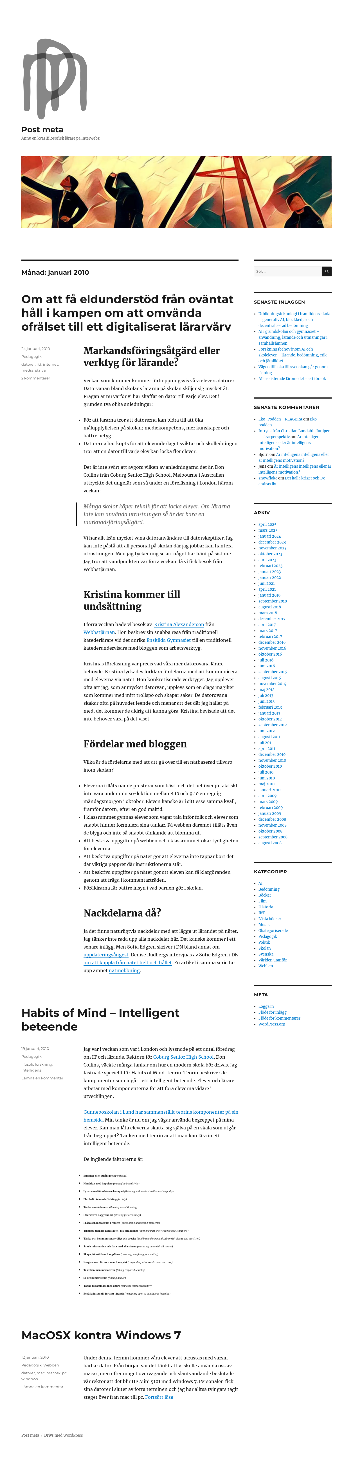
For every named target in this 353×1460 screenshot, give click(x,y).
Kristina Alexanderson (179, 624)
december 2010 (271, 754)
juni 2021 (266, 583)
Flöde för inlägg (272, 1012)
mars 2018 (267, 613)
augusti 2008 (270, 843)
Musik (264, 924)
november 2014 (272, 683)
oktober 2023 (270, 554)
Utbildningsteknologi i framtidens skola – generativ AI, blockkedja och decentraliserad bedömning (294, 319)
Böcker (264, 895)
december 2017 (271, 619)
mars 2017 (267, 630)
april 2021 (267, 589)
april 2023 (267, 560)
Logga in (266, 1006)
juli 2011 (265, 742)
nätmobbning (124, 970)
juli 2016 (266, 660)
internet (50, 364)
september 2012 (272, 725)
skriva (40, 370)
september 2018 (272, 601)
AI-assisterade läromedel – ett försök (292, 378)
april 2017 (267, 624)
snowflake (267, 478)
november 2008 (272, 825)
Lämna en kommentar (42, 1078)
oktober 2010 (270, 766)
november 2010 (272, 760)
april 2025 (267, 524)
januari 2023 (269, 571)
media (27, 370)
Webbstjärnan (99, 632)
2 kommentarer (35, 378)
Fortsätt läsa (159, 1397)
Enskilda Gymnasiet (169, 640)
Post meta (42, 129)
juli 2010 (265, 772)
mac (41, 1373)
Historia (265, 907)
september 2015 (272, 672)
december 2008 (272, 819)
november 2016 (272, 648)
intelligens (31, 1070)
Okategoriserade (273, 930)
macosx (53, 1373)
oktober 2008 (270, 831)
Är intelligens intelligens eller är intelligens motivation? (289, 443)
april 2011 (266, 748)
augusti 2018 (269, 607)
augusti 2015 (269, 678)
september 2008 (272, 837)
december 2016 (272, 642)
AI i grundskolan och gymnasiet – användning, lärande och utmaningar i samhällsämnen (292, 337)
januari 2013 (269, 713)
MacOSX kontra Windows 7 (101, 1335)
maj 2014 (266, 689)
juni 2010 (266, 778)
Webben (51, 1365)
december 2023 (272, 542)
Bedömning (269, 889)
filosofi (27, 1064)
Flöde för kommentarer (279, 1018)
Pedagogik (31, 356)
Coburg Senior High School (183, 1057)
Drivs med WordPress (63, 1435)
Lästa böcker (269, 919)
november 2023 (272, 548)
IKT (261, 913)
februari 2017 (270, 636)
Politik (264, 942)
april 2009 (267, 795)
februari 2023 (270, 565)
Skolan (264, 948)
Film (262, 901)
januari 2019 (269, 595)
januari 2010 (269, 790)
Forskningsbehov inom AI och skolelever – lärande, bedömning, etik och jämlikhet (292, 355)
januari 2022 (269, 577)
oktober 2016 (270, 654)
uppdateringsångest (106, 955)
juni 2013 (266, 701)
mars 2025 (268, 530)
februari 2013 (270, 707)
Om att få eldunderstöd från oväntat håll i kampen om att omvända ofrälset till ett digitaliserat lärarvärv (127, 312)
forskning (43, 1064)
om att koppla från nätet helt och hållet (128, 962)
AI (260, 883)
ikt (39, 364)
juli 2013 (265, 695)
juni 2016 (266, 666)
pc (64, 1373)
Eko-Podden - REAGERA (280, 419)
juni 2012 (266, 731)
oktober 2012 (270, 719)
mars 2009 (268, 801)
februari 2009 (270, 807)
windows (29, 1379)
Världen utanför (272, 960)
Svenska (265, 954)
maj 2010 (266, 784)
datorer (28, 364)
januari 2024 (269, 536)
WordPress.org (271, 1024)
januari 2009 (269, 813)
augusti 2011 (269, 736)
